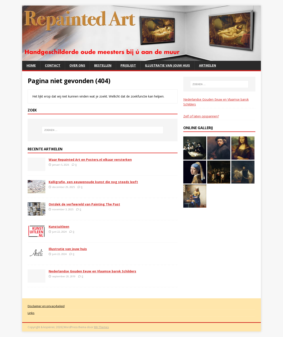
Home (31, 65)
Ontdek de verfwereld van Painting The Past (84, 204)
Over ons (77, 65)
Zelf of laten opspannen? (201, 116)
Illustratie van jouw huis (167, 65)
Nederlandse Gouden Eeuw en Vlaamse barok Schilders (92, 271)
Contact (52, 65)
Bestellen (102, 65)
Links (31, 313)
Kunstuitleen (59, 226)
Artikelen (207, 65)
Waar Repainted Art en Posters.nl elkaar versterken (90, 159)
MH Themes (101, 327)
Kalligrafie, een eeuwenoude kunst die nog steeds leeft (93, 182)
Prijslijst (128, 65)
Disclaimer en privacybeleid (46, 306)
